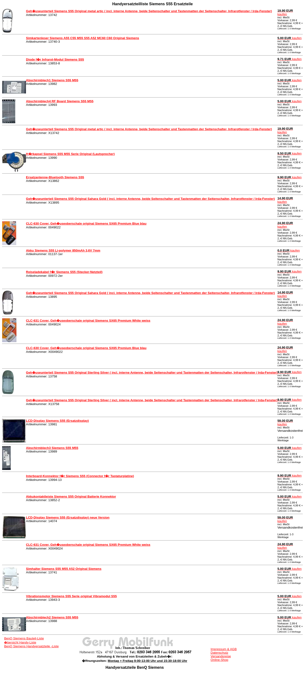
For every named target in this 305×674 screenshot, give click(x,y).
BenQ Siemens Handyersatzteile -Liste (31, 646)
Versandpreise (221, 656)
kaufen (285, 12)
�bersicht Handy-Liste (20, 642)
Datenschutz (219, 652)
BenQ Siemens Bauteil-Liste (24, 638)
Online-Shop (219, 660)
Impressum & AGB (224, 649)
